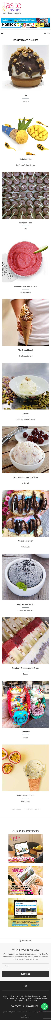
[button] (44, 1006)
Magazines (32, 1006)
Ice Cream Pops (25, 223)
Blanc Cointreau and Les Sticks (25, 477)
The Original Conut (25, 350)
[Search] (49, 33)
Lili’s (25, 96)
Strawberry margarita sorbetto (25, 286)
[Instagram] (26, 986)
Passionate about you (25, 795)
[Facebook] (23, 986)
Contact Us (17, 1006)
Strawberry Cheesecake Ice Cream (25, 668)
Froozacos (25, 732)
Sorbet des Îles (25, 159)
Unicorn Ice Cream (25, 541)
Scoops (25, 414)
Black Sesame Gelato (25, 605)
